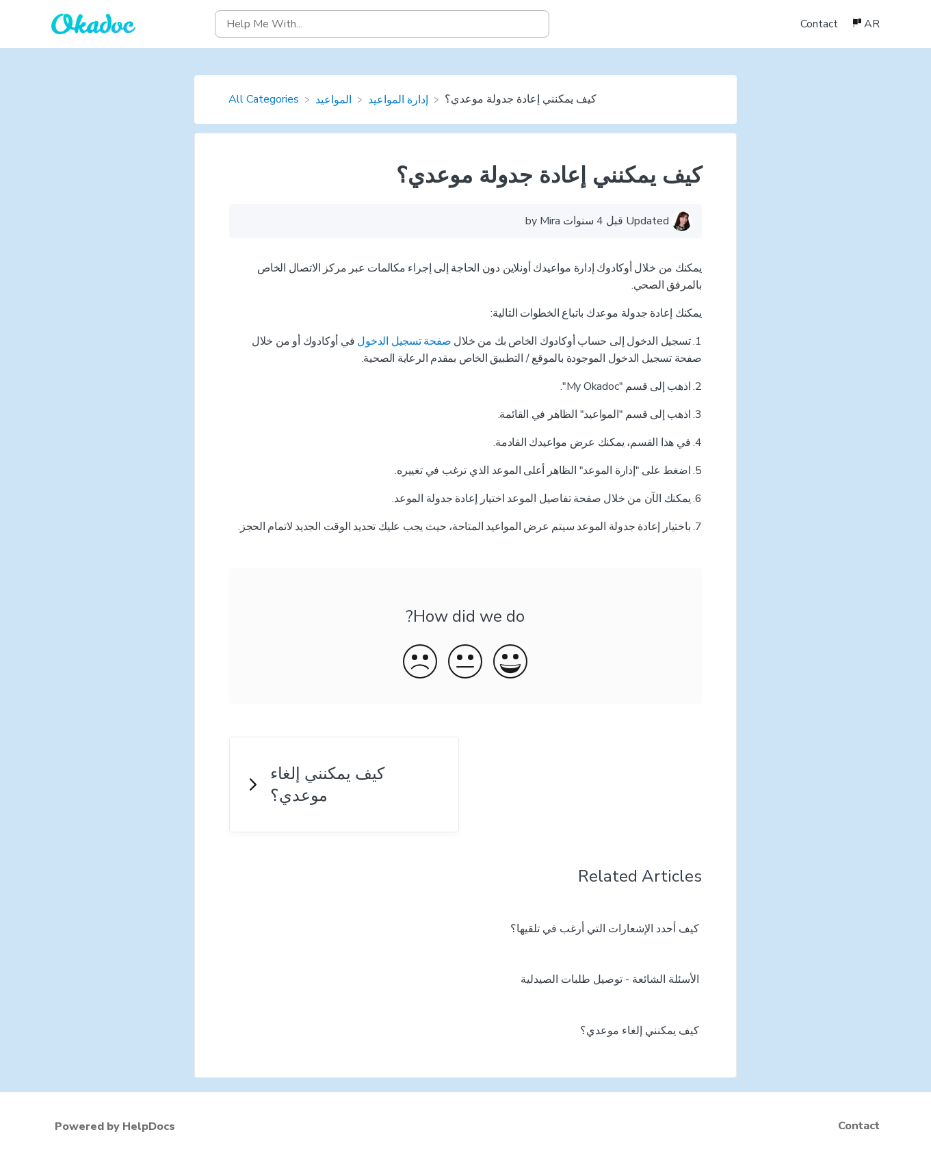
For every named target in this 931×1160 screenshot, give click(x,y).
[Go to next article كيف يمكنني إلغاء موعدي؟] (343, 784)
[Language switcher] (865, 24)
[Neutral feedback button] (465, 663)
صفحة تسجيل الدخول (404, 341)
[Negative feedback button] (420, 663)
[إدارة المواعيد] (399, 99)
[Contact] (820, 24)
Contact (819, 23)
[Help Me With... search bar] (382, 24)
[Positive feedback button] (510, 663)
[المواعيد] (334, 99)
